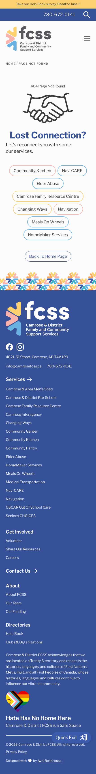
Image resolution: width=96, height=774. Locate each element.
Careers (12, 558)
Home (11, 63)
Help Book (14, 634)
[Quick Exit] (71, 737)
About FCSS (16, 594)
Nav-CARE (72, 170)
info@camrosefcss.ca (24, 366)
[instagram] (20, 347)
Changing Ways (32, 209)
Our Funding (16, 611)
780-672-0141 (59, 14)
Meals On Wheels (48, 222)
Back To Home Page (48, 256)
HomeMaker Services (48, 234)
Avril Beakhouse (49, 761)
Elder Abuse (48, 183)
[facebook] (9, 347)
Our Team (14, 603)
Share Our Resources (23, 549)
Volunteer (14, 541)
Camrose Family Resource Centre (48, 196)
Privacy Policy (16, 752)
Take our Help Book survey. (36, 4)
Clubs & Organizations (24, 642)
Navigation (68, 209)
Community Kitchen (32, 170)
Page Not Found (33, 63)
